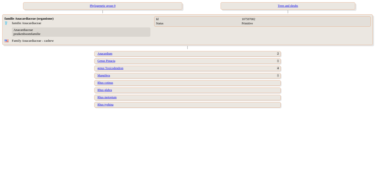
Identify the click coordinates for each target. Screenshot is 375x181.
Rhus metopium (107, 97)
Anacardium (105, 53)
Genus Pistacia (106, 61)
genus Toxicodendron (110, 68)
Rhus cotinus (105, 82)
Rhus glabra (105, 90)
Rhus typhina (106, 104)
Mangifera (104, 75)
